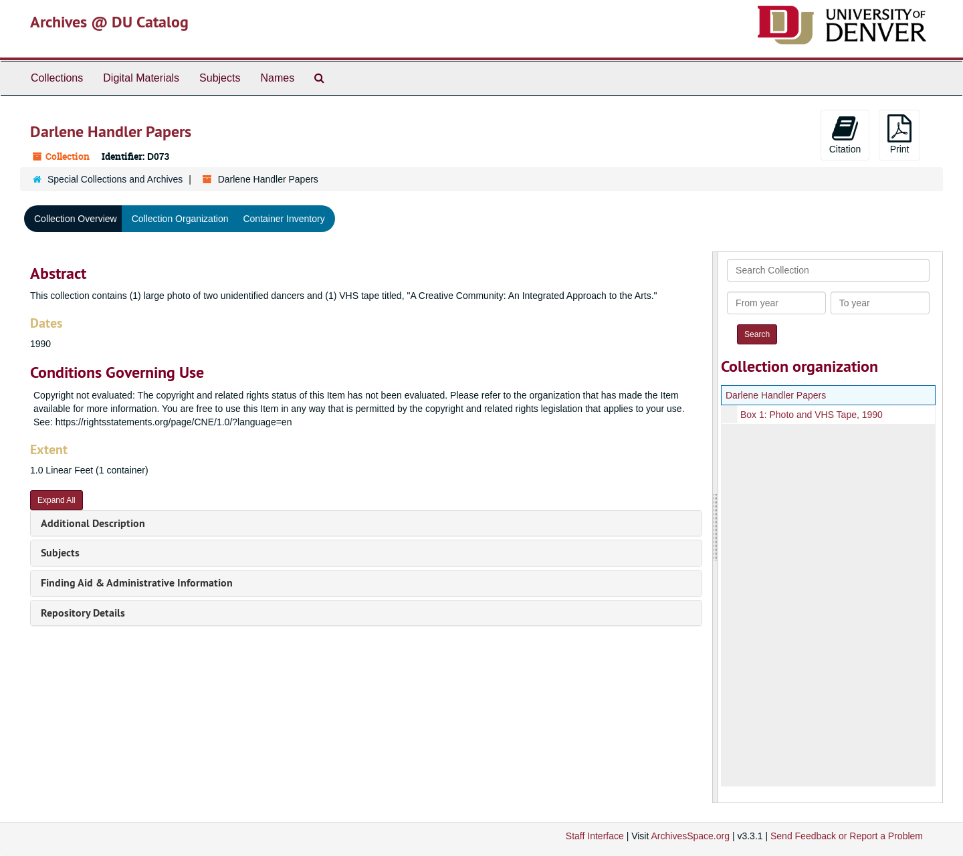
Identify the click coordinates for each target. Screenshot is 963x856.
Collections (57, 78)
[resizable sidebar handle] (715, 527)
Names (277, 78)
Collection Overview (75, 218)
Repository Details (83, 613)
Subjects (219, 78)
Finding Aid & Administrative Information (137, 583)
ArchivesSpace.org (690, 836)
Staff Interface (595, 836)
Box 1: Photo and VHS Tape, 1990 (811, 414)
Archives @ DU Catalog (109, 21)
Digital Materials (141, 78)
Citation (845, 134)
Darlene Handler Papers (776, 395)
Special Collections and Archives (115, 179)
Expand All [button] (56, 500)
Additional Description (93, 523)
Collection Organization (180, 218)
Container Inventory (283, 218)
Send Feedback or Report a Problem (846, 836)
